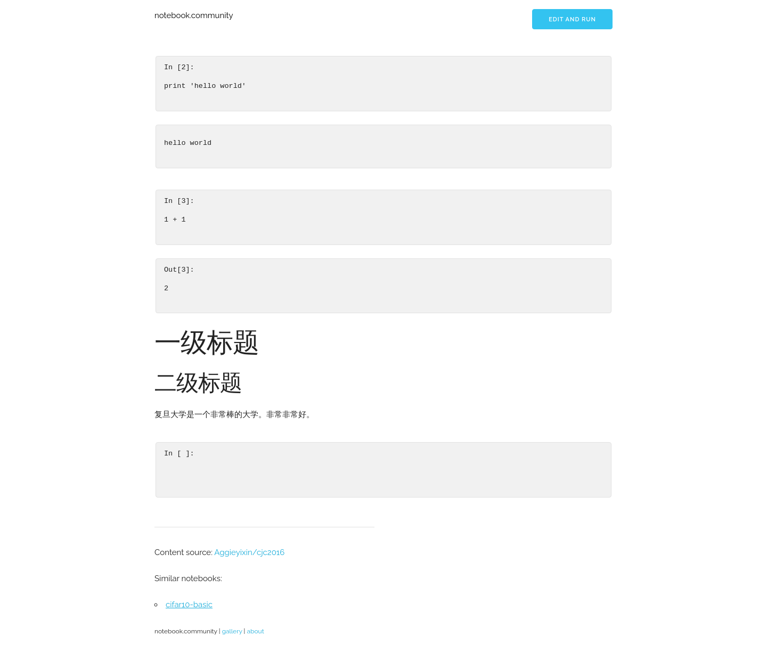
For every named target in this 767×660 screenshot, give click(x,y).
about (255, 631)
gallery (232, 631)
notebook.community (193, 15)
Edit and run (572, 19)
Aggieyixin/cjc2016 (249, 552)
